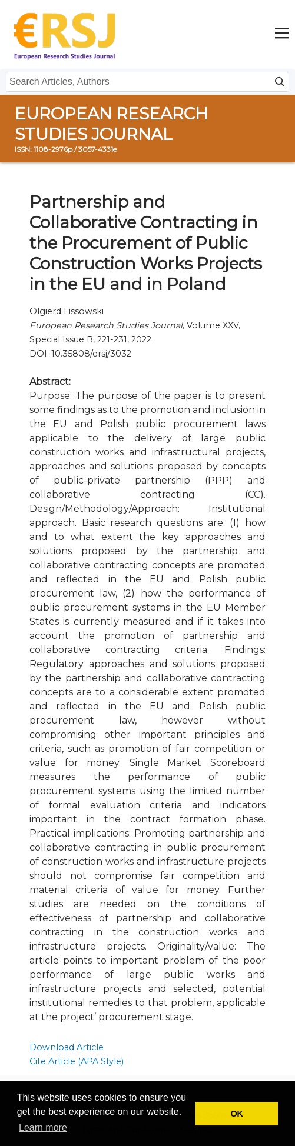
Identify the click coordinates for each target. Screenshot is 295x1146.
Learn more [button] (43, 1127)
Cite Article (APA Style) (76, 1061)
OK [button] (236, 1113)
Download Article (66, 1047)
